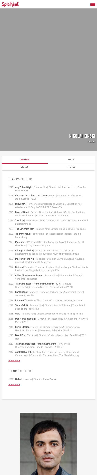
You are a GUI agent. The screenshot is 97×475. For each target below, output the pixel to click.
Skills (71, 159)
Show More (14, 360)
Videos (24, 167)
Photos (71, 167)
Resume (25, 159)
